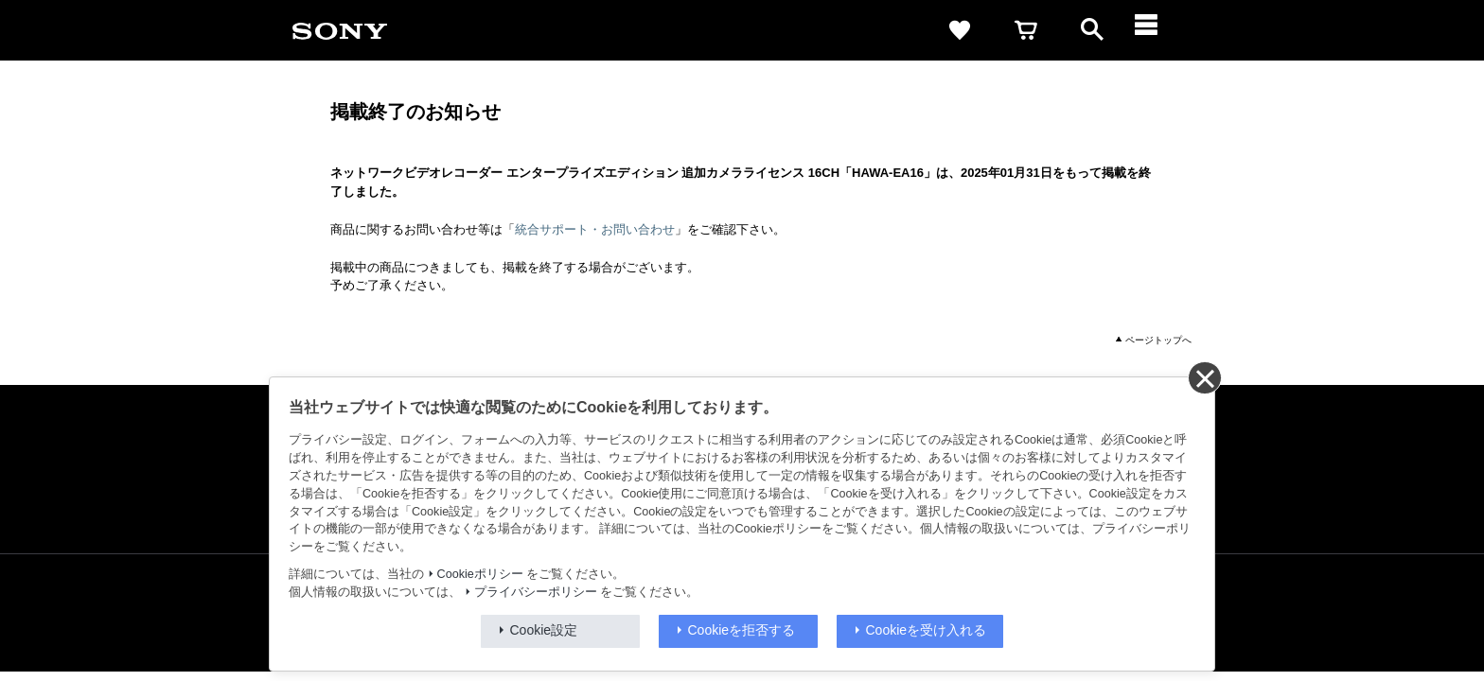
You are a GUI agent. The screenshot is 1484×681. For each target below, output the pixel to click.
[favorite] (960, 30)
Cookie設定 (544, 629)
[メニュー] (1158, 30)
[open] (1092, 30)
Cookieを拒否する (742, 629)
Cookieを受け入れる (926, 629)
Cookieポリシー (480, 574)
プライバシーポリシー (535, 592)
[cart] (1026, 30)
